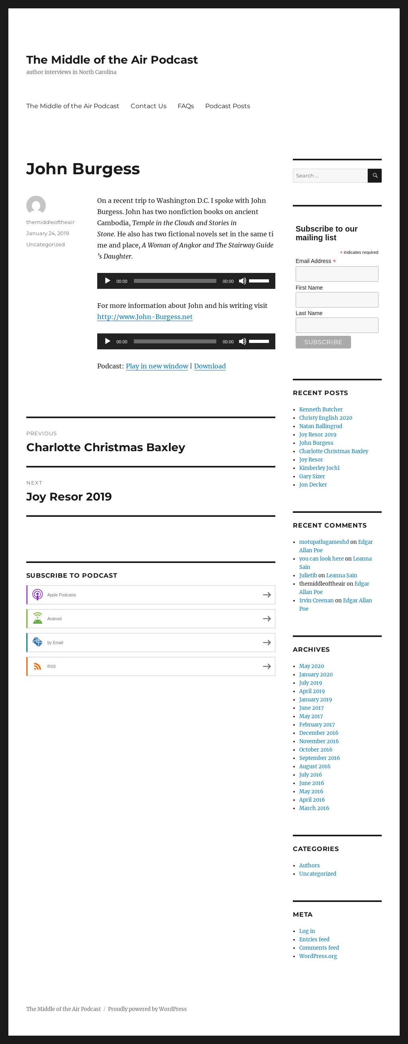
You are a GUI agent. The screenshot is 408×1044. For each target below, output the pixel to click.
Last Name (309, 313)
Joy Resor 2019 (318, 434)
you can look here (321, 558)
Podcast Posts (227, 106)
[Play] (108, 281)
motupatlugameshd (324, 542)
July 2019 (310, 683)
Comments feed (319, 948)
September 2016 (319, 758)
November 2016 (319, 741)
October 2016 (316, 749)
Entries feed (314, 939)
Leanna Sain (341, 575)
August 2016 (315, 766)
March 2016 (314, 808)
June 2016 (311, 783)
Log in (307, 931)
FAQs (186, 106)
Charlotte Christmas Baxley (333, 451)
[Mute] (243, 281)
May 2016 (311, 791)
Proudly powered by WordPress (147, 1009)
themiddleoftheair (50, 222)
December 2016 (319, 733)
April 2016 (312, 800)
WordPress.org (318, 956)
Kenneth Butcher (321, 409)
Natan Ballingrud (320, 426)
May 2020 (311, 666)
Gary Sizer (312, 476)
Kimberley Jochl (319, 468)
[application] (186, 281)
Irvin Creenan (316, 600)
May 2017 (311, 716)
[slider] (175, 281)
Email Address (316, 261)
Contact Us (149, 106)
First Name (309, 287)
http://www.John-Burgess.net (145, 317)
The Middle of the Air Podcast (112, 59)
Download (210, 366)
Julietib (308, 575)
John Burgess (316, 443)
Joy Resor (311, 459)
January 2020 (316, 674)
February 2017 (317, 724)
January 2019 (315, 699)
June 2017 (311, 708)
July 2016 (310, 774)
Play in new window (157, 366)
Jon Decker (313, 484)
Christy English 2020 (325, 418)
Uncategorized (45, 244)
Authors (309, 865)
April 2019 (312, 691)
